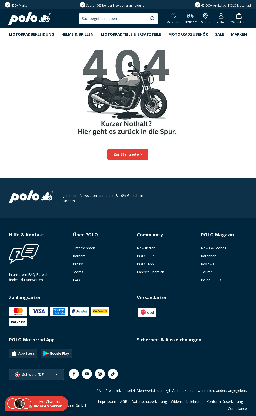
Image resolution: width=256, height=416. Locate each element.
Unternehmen (84, 248)
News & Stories (213, 248)
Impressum (107, 401)
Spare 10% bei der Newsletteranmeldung (115, 5)
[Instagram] (100, 374)
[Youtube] (87, 374)
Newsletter (146, 248)
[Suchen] (148, 19)
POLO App (145, 264)
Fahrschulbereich (150, 272)
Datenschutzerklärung (149, 401)
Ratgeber (208, 256)
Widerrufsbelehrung (186, 401)
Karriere (79, 256)
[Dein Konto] (219, 19)
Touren (207, 272)
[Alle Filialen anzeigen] (203, 19)
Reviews (207, 264)
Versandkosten (184, 390)
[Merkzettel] (171, 19)
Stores (78, 272)
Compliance (237, 408)
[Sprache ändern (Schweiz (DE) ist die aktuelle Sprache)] (36, 374)
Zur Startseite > (128, 155)
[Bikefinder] (188, 19)
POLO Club (146, 256)
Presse (78, 264)
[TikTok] (113, 374)
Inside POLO (211, 280)
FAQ (76, 280)
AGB (124, 401)
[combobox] (109, 19)
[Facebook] (74, 374)
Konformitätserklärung (224, 401)
